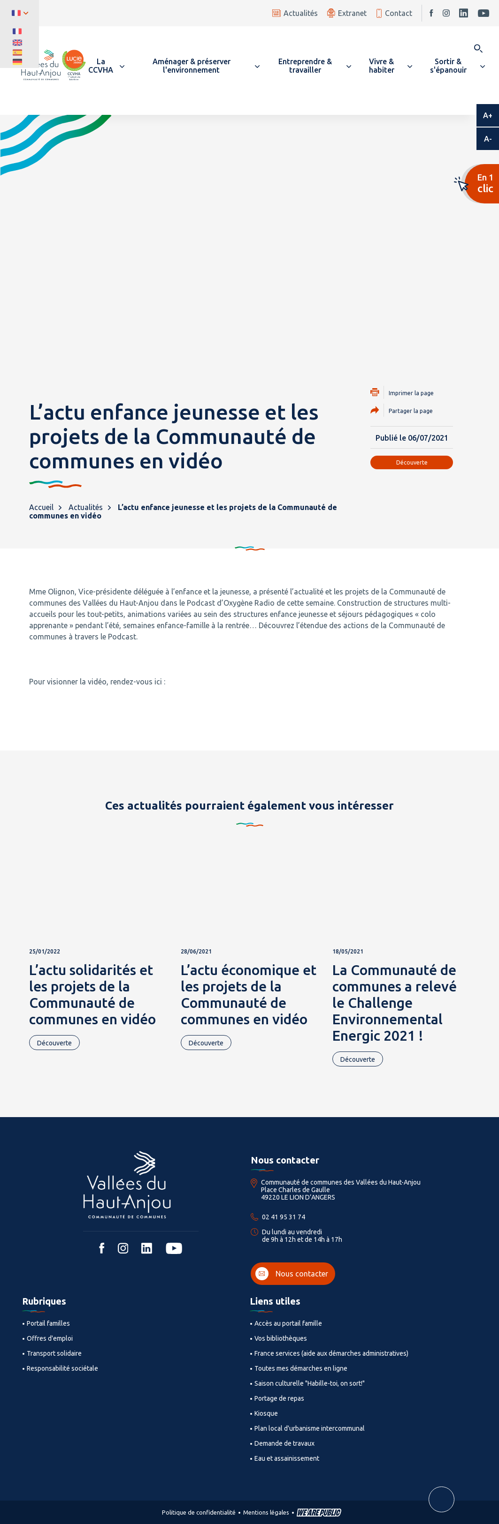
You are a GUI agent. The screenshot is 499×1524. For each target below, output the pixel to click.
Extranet (347, 12)
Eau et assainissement (286, 1458)
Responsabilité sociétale (62, 1368)
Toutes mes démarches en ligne (300, 1368)
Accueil (41, 507)
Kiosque (266, 1413)
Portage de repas (279, 1398)
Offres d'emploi (50, 1338)
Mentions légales (266, 1512)
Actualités (295, 13)
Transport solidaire (54, 1353)
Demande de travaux (284, 1443)
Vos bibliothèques (280, 1338)
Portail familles (48, 1323)
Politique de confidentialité (199, 1512)
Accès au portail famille (288, 1323)
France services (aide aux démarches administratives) (331, 1353)
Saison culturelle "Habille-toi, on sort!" (309, 1383)
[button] (105, 65)
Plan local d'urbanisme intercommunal (309, 1428)
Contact (394, 13)
